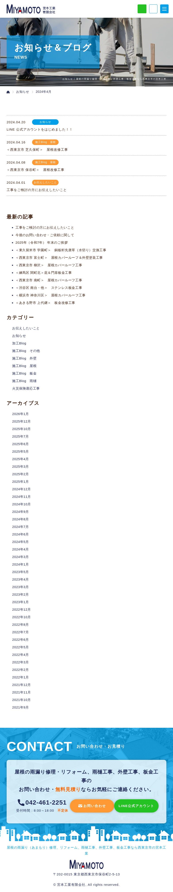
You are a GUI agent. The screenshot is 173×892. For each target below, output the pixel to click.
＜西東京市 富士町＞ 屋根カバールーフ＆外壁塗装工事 (59, 257)
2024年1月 (20, 564)
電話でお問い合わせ (153, 8)
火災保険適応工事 (26, 388)
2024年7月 (20, 527)
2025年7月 (20, 436)
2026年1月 (20, 414)
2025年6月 (20, 444)
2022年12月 (21, 609)
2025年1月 (20, 481)
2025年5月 (20, 451)
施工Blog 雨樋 (24, 381)
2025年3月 (20, 466)
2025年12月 (21, 421)
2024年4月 (20, 549)
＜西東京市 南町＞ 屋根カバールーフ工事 (48, 280)
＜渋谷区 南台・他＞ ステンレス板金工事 (48, 288)
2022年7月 (20, 632)
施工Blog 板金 (24, 373)
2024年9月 (20, 512)
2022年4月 (20, 654)
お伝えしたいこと (26, 328)
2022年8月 (20, 624)
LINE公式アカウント (136, 806)
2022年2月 (20, 670)
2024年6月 (20, 534)
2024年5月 (20, 542)
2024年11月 (21, 496)
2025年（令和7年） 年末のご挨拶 (41, 242)
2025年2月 (20, 474)
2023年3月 (20, 587)
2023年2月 (20, 594)
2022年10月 (21, 617)
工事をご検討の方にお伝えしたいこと (44, 227)
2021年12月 (21, 685)
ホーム (8, 92)
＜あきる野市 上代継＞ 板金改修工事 (45, 303)
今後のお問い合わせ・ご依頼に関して (44, 235)
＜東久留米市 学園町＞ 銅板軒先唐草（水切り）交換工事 (60, 250)
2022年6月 (20, 639)
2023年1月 (20, 602)
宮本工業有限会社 (87, 864)
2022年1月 (20, 677)
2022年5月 (20, 647)
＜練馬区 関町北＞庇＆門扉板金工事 (43, 272)
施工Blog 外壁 (24, 358)
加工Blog (19, 343)
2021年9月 (20, 707)
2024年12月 (21, 489)
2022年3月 (20, 662)
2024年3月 (20, 557)
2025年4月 (20, 459)
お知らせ (22, 91)
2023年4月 (20, 579)
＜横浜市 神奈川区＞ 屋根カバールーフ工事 (50, 295)
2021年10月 (21, 700)
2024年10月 (21, 504)
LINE (142, 8)
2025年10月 (21, 429)
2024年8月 (20, 519)
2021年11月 (21, 692)
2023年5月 (20, 572)
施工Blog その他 (26, 351)
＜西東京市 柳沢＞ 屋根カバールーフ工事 (48, 265)
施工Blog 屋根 (24, 366)
